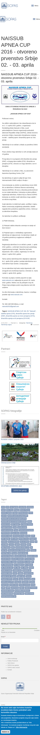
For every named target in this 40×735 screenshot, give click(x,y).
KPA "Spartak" (6, 539)
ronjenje (20, 573)
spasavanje (27, 579)
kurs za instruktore (13, 541)
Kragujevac (33, 539)
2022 (3, 507)
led (36, 541)
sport (33, 579)
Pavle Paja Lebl (6, 553)
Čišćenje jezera (23, 513)
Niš (25, 311)
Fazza (16, 530)
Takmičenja (29, 323)
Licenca (11, 544)
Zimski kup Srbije (19, 593)
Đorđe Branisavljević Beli (9, 596)
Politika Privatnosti (12, 661)
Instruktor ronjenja (7, 536)
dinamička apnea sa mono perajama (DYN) (20, 316)
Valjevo (22, 588)
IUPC (33, 536)
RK (32, 562)
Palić (28, 550)
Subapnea (18, 582)
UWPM (8, 588)
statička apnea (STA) (8, 313)
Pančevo (33, 550)
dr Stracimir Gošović (26, 524)
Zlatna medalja (29, 593)
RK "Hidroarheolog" (7, 564)
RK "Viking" (24, 567)
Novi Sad (4, 550)
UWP (3, 588)
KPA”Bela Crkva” (23, 539)
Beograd (16, 510)
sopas (21, 579)
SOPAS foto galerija (20, 490)
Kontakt (9, 670)
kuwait (32, 541)
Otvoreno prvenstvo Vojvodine (16, 550)
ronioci (15, 573)
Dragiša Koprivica (7, 527)
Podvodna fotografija (7, 556)
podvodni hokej (6, 559)
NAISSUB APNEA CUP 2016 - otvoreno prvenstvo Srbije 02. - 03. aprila (20, 78)
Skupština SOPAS (7, 579)
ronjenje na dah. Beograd (9, 576)
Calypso (15, 513)
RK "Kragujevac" (19, 564)
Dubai (14, 527)
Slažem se (5, 732)
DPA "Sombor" (15, 524)
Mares (29, 544)
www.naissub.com (8, 280)
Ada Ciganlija (14, 507)
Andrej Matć (22, 507)
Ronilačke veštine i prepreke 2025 (12, 439)
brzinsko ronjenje (6, 513)
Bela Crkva (10, 510)
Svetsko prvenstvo (24, 585)
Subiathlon (25, 582)
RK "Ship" (17, 567)
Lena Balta (5, 544)
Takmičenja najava (6, 324)
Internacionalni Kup (18, 536)
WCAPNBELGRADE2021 (22, 590)
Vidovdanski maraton (8, 590)
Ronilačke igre (27, 570)
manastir (23, 544)
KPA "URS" (14, 539)
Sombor (15, 579)
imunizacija (23, 533)
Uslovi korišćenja (12, 658)
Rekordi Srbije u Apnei (24, 562)
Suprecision (5, 585)
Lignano (17, 544)
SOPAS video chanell (13, 667)
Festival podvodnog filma (26, 530)
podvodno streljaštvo (17, 559)
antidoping (30, 507)
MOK (13, 547)
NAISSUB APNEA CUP (15, 311)
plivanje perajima (23, 553)
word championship (7, 593)
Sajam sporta (21, 576)
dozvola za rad (6, 524)
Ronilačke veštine (7, 573)
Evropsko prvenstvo (7, 530)
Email (3, 637)
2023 (7, 507)
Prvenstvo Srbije (29, 559)
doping (29, 521)
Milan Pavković (6, 547)
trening (33, 585)
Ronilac (31, 567)
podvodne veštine (32, 556)
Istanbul (28, 536)
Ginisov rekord (15, 533)
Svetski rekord (14, 585)
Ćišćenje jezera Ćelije (8, 463)
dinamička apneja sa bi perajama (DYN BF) (15, 318)
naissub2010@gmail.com (10, 306)
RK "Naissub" (31, 311)
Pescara (14, 553)
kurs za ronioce (24, 541)
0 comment (36, 324)
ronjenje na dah (28, 573)
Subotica (32, 582)
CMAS (31, 513)
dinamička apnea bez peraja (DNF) (18, 515)
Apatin (3, 510)
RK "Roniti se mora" (7, 567)
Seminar (28, 576)
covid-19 (4, 515)
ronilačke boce (17, 570)
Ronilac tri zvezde (7, 570)
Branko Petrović (25, 510)
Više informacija (21, 727)
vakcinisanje (14, 588)
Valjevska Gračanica (31, 588)
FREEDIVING (5, 533)
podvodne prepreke (20, 556)
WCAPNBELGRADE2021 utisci (11, 486)
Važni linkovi (11, 663)
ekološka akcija (22, 527)
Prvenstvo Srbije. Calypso (9, 562)
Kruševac (4, 541)
